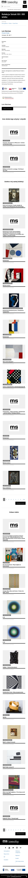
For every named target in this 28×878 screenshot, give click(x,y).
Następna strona (20, 503)
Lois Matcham (6, 31)
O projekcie (6, 859)
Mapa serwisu (6, 854)
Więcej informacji (7, 108)
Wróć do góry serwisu (20, 862)
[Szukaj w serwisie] (12, 6)
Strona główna (5, 23)
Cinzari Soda (15, 23)
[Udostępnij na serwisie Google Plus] (8, 35)
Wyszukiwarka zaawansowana (14, 9)
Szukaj (25, 6)
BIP (4, 856)
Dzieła (10, 23)
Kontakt (17, 858)
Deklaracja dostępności (18, 851)
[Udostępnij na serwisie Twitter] (9, 35)
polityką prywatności (16, 876)
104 (24, 499)
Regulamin (18, 855)
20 (23, 830)
